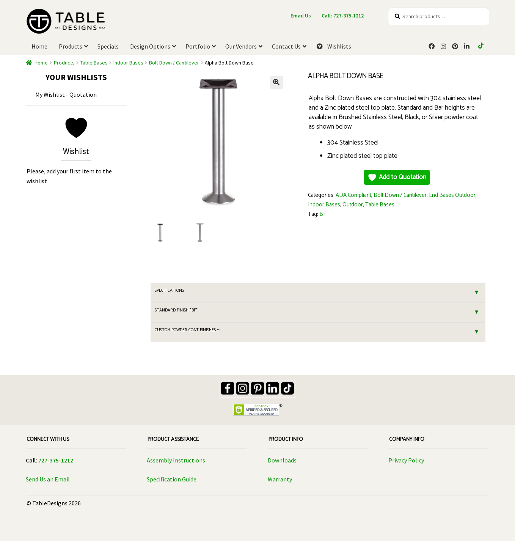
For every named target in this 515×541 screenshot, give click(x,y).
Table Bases (94, 62)
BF (322, 214)
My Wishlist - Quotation (66, 94)
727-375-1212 (55, 460)
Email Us (300, 15)
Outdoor (352, 204)
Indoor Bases (128, 62)
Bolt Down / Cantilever (174, 62)
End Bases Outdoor (452, 195)
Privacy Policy (406, 460)
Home (41, 62)
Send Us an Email (48, 479)
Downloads (282, 460)
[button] (276, 82)
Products (64, 62)
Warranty (280, 479)
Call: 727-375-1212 (343, 15)
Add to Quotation (396, 177)
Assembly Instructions (176, 460)
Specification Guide (171, 479)
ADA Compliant (353, 195)
